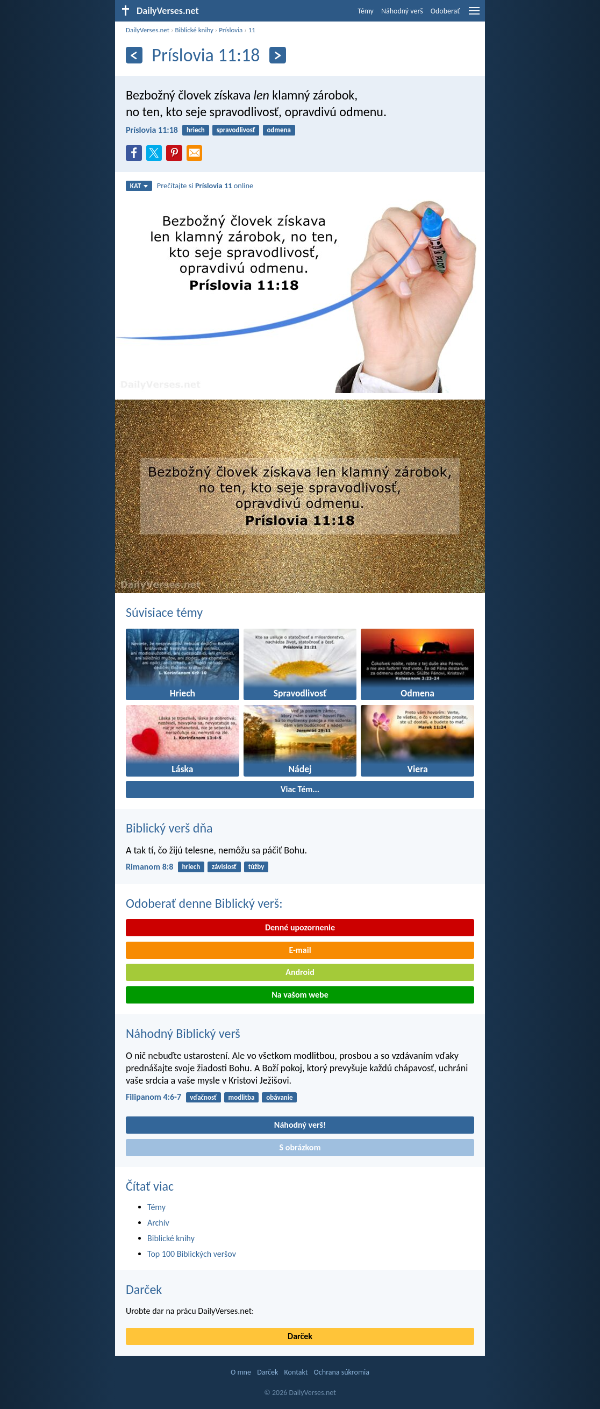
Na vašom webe (300, 995)
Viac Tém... (300, 789)
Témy (366, 11)
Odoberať (445, 11)
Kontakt (296, 1372)
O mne (241, 1372)
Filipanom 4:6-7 (153, 1097)
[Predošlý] (134, 55)
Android (299, 972)
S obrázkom (300, 1147)
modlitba (241, 1097)
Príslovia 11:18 (152, 130)
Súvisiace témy (164, 612)
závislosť (224, 867)
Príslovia (230, 30)
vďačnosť (203, 1097)
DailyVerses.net (147, 30)
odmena (278, 130)
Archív (158, 1223)
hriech (196, 130)
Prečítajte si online (205, 185)
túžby (256, 867)
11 (251, 30)
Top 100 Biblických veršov (191, 1254)
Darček (144, 1289)
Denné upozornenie (300, 927)
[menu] (474, 15)
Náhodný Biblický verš (183, 1033)
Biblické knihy (194, 30)
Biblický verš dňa (169, 828)
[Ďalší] (277, 55)
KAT (139, 186)
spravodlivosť (236, 130)
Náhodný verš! (300, 1125)
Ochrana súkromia (341, 1372)
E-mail (300, 950)
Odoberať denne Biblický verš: (204, 903)
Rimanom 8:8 (149, 867)
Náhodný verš (402, 11)
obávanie (279, 1097)
